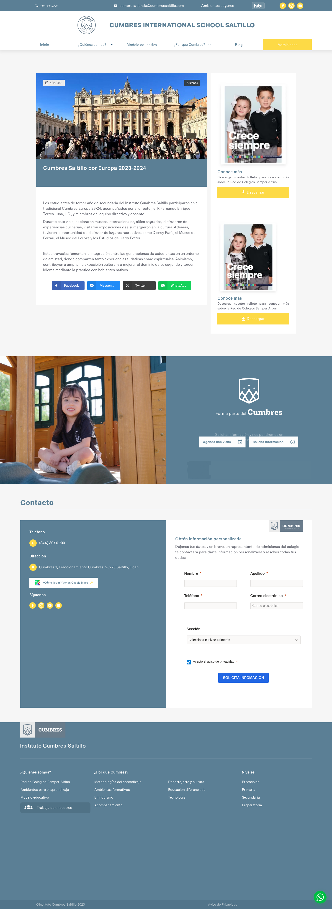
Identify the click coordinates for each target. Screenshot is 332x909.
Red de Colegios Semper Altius (45, 782)
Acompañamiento (108, 805)
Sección (194, 629)
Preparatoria (252, 805)
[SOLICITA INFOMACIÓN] (243, 678)
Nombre (191, 573)
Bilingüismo (103, 797)
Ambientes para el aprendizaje (45, 790)
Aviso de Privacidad (222, 904)
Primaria (248, 790)
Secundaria (251, 797)
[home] (86, 25)
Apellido (257, 573)
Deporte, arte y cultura (186, 782)
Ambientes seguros (217, 5)
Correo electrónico (266, 596)
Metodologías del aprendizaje (117, 782)
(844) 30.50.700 (49, 5)
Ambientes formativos (112, 790)
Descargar (253, 192)
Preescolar (250, 782)
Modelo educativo (35, 797)
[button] (93, 44)
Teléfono (191, 596)
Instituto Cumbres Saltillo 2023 (60, 904)
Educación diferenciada (186, 790)
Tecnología (176, 797)
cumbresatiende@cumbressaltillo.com (151, 5)
